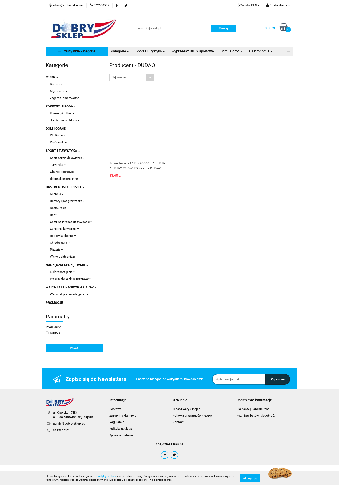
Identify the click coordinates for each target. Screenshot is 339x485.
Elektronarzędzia (62, 272)
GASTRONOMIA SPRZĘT (65, 187)
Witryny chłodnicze (62, 256)
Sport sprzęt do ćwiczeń (67, 157)
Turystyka (58, 164)
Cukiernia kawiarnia (64, 228)
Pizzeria (56, 249)
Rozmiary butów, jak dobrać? (256, 415)
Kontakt (178, 422)
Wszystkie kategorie (76, 51)
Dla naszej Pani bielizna (252, 409)
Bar (53, 214)
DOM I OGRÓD (57, 129)
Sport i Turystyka (150, 51)
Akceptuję (250, 478)
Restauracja (59, 208)
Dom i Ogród (231, 51)
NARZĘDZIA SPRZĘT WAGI (67, 265)
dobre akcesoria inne (64, 178)
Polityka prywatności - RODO (192, 415)
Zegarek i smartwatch (64, 98)
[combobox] (131, 77)
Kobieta (56, 84)
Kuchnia (56, 194)
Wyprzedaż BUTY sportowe (192, 51)
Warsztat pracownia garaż (69, 294)
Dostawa (115, 409)
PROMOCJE (54, 303)
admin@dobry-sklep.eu (69, 423)
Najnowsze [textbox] (119, 77)
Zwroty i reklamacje (122, 415)
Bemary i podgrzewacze (67, 201)
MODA (52, 77)
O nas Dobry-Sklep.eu (187, 409)
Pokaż (74, 348)
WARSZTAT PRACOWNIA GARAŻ (71, 287)
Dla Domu (57, 135)
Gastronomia (261, 51)
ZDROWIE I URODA (61, 106)
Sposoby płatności (122, 435)
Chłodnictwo (60, 242)
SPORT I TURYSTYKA (63, 151)
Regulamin (116, 422)
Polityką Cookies (106, 476)
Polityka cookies (120, 428)
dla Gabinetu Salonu (65, 120)
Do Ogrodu (58, 142)
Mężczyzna (59, 91)
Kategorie (120, 51)
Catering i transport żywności (71, 221)
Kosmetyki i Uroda (62, 113)
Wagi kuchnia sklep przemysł (70, 278)
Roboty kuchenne (63, 235)
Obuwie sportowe (62, 171)
